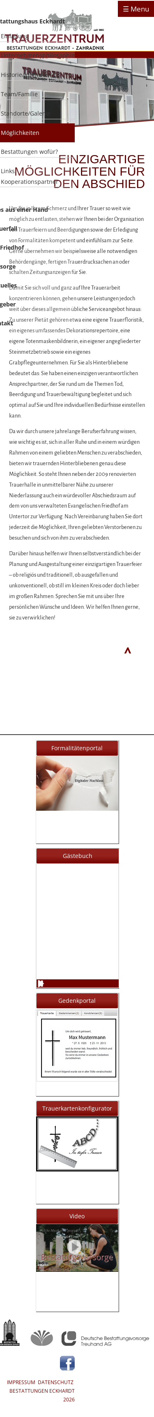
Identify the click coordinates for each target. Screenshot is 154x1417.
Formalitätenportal (77, 748)
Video (77, 1216)
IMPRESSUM (21, 1382)
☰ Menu (136, 9)
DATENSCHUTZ (56, 1382)
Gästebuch (77, 856)
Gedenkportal (77, 1000)
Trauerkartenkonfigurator (77, 1108)
